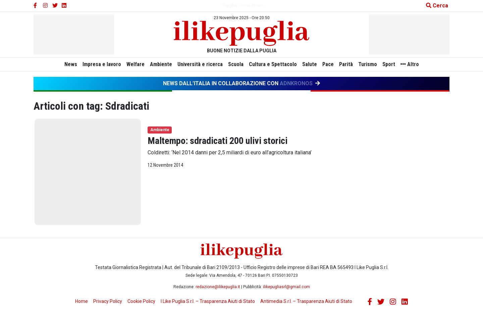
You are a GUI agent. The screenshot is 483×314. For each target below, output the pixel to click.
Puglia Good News (243, 5)
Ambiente (157, 64)
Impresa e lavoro (95, 64)
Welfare (130, 64)
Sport (395, 64)
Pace (330, 64)
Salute (311, 64)
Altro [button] (418, 64)
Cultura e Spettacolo (273, 64)
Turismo (373, 64)
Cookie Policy (141, 301)
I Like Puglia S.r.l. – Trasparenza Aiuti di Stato (208, 301)
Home (81, 301)
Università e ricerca (197, 64)
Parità (350, 64)
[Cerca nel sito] (434, 6)
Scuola (234, 64)
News (62, 64)
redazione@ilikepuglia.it (218, 286)
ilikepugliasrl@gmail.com (286, 286)
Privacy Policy (107, 301)
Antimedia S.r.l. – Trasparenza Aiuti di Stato (306, 301)
